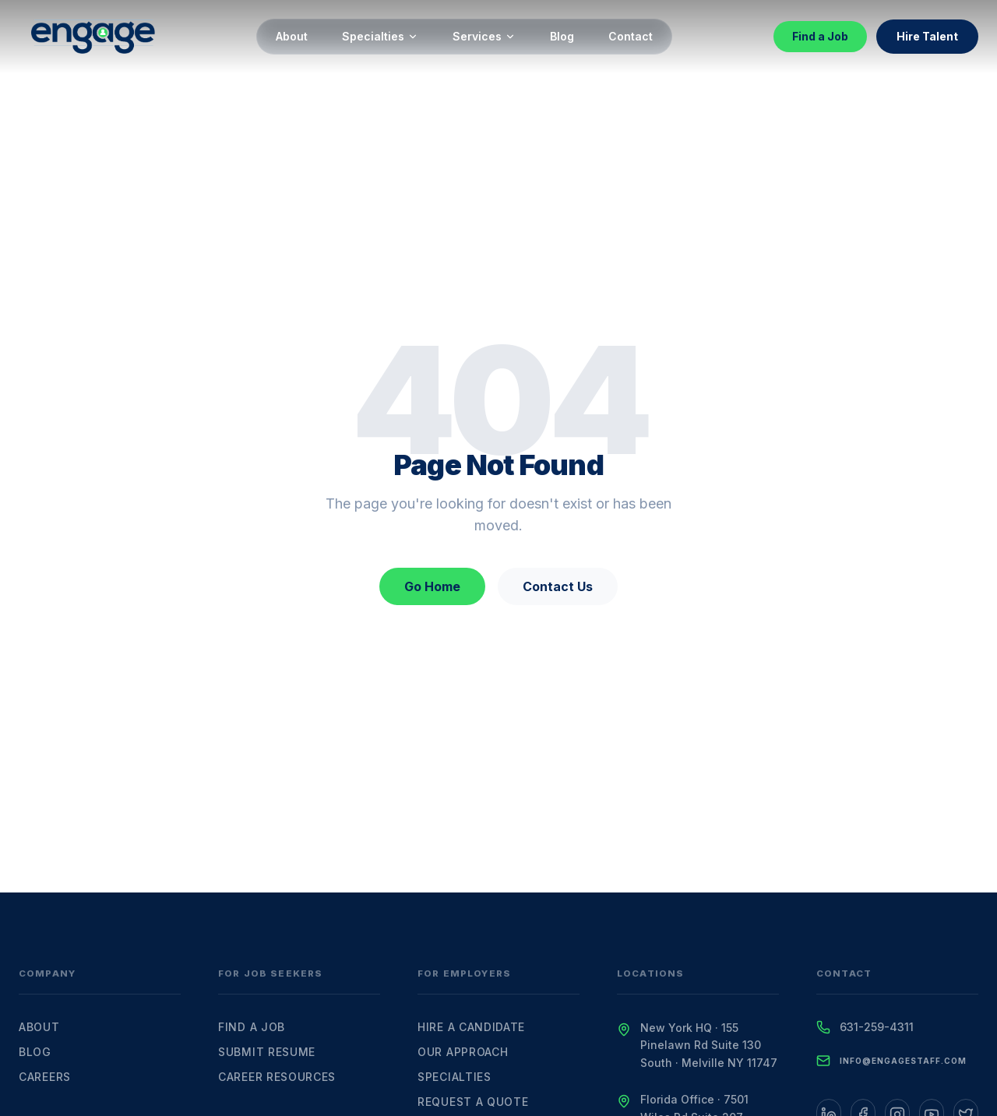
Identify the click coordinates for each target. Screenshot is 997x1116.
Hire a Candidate (471, 1026)
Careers (45, 1076)
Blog (562, 36)
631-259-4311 (877, 1026)
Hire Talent (927, 36)
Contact (630, 36)
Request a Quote (473, 1101)
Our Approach (462, 1051)
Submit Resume (266, 1051)
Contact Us (558, 586)
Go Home (432, 586)
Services (484, 36)
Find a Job (820, 36)
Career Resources (277, 1076)
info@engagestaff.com (903, 1060)
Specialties (380, 36)
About (292, 36)
